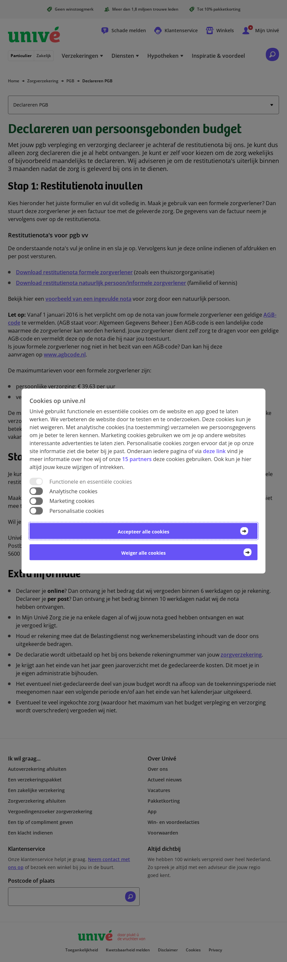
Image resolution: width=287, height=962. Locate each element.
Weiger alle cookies (143, 552)
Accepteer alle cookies (143, 531)
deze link (214, 451)
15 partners (137, 459)
